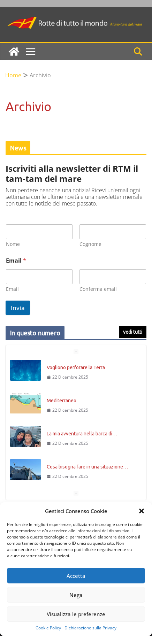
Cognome (90, 244)
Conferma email (98, 289)
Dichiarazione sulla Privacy (90, 628)
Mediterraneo (61, 400)
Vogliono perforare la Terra (76, 367)
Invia (18, 308)
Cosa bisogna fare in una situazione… (87, 467)
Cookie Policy (48, 628)
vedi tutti (132, 332)
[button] (141, 510)
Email (12, 289)
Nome (13, 244)
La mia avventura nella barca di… (82, 433)
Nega (76, 594)
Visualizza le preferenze (76, 614)
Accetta (76, 575)
